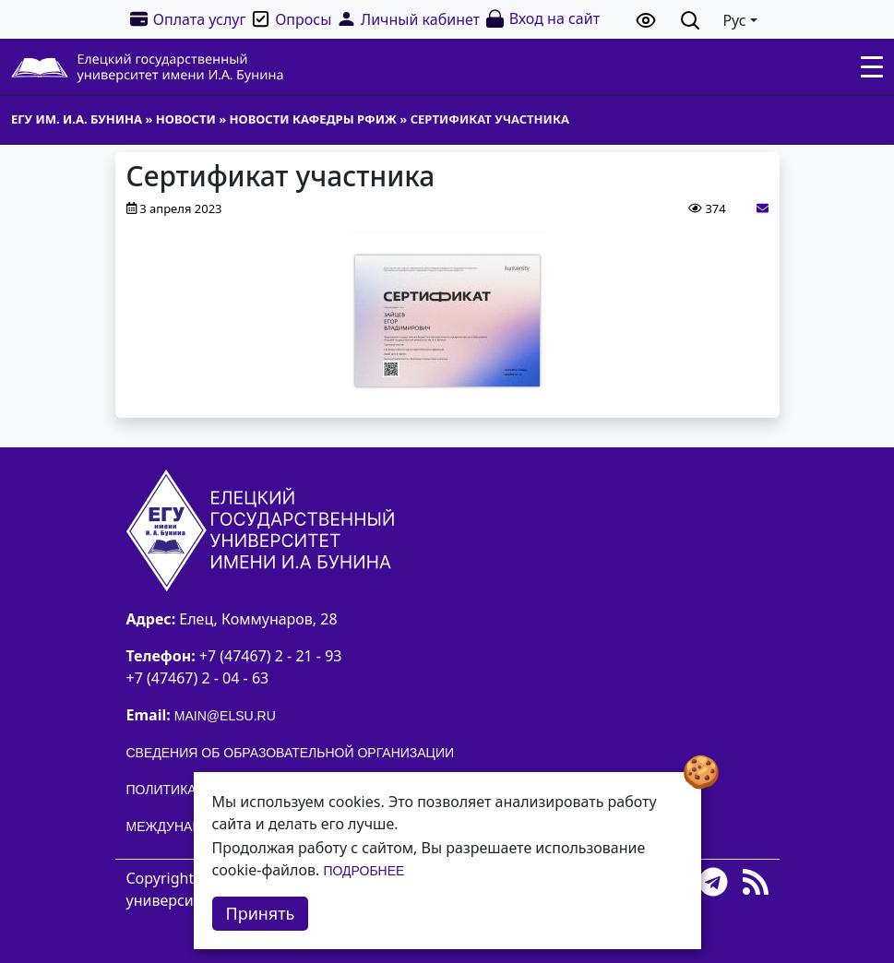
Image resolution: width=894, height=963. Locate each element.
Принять (260, 913)
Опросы (290, 19)
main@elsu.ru (225, 715)
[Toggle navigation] (872, 67)
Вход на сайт (542, 19)
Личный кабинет (408, 19)
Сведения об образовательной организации (290, 752)
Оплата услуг (187, 19)
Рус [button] (733, 20)
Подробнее (363, 870)
